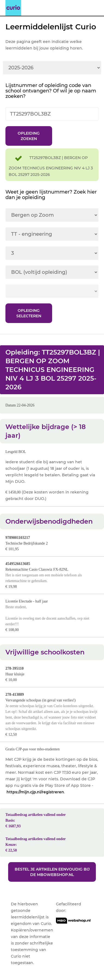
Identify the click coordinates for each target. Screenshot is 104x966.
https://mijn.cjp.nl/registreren (35, 792)
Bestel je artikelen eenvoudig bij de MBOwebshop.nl (52, 872)
